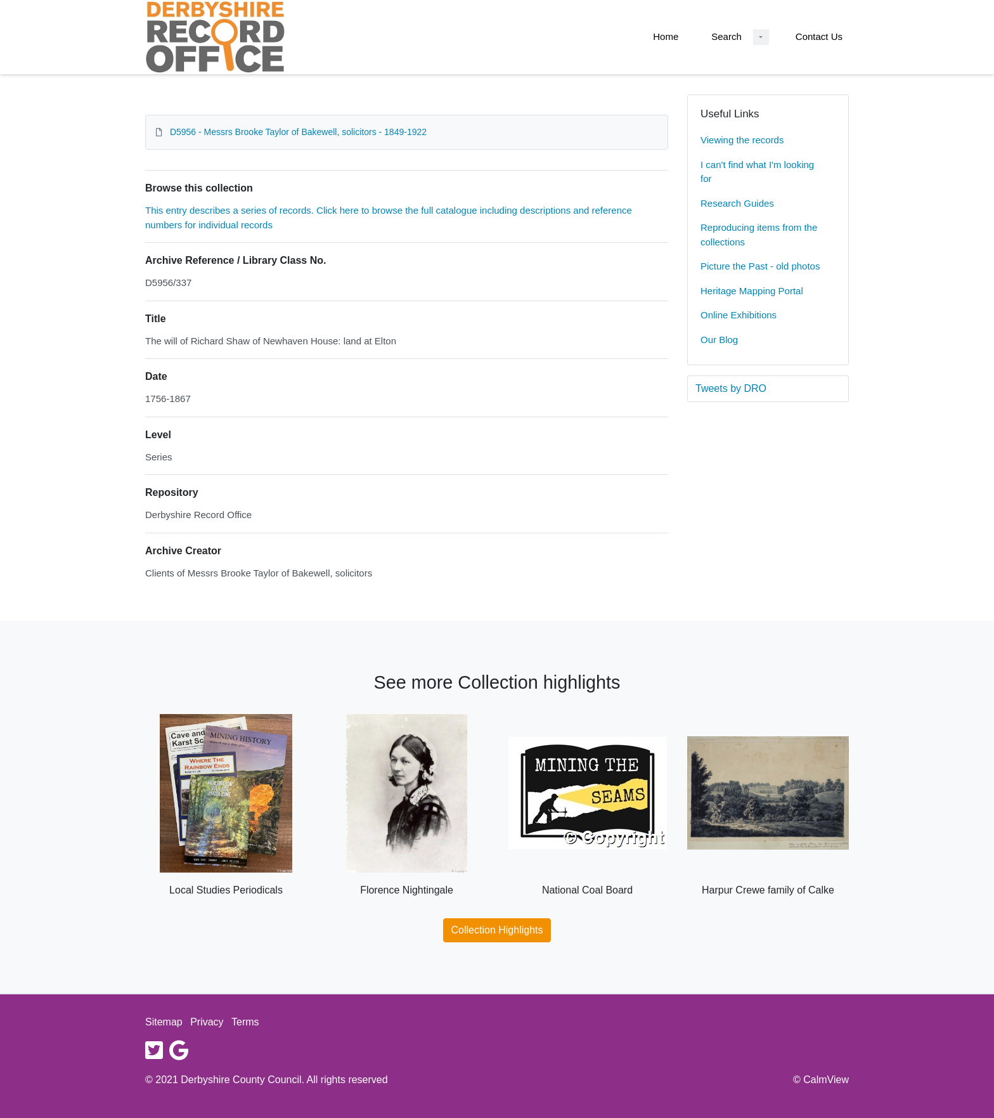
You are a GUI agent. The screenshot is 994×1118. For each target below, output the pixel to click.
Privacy (206, 1022)
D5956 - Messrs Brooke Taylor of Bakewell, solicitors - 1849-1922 (298, 132)
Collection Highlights (497, 930)
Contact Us (819, 36)
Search (726, 36)
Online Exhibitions (738, 314)
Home (665, 36)
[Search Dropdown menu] (761, 37)
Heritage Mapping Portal (751, 290)
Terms (245, 1022)
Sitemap (164, 1022)
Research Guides (737, 203)
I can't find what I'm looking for (757, 172)
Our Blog (719, 339)
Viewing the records (742, 139)
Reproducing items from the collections (758, 234)
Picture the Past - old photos (760, 266)
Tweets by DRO (730, 388)
